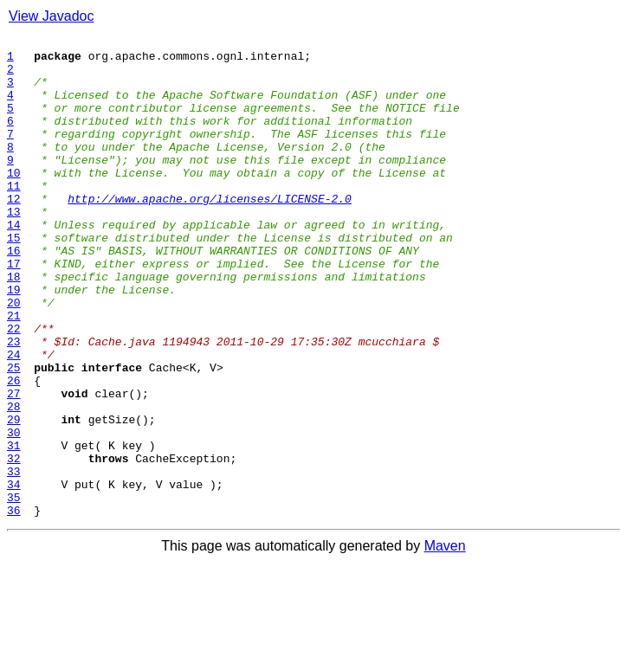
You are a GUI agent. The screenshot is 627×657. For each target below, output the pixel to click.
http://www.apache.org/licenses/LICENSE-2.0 (210, 232)
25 (14, 434)
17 (14, 310)
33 (14, 559)
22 (14, 388)
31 (14, 528)
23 (14, 403)
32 (14, 543)
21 (14, 372)
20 (14, 356)
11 (14, 216)
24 (14, 419)
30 (14, 512)
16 (14, 294)
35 (14, 590)
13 (14, 247)
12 (14, 232)
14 (14, 263)
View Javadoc (51, 16)
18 (14, 325)
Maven (445, 641)
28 (14, 481)
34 (14, 575)
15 (14, 279)
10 (14, 201)
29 (14, 497)
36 (14, 606)
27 (14, 465)
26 (14, 450)
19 (14, 341)
